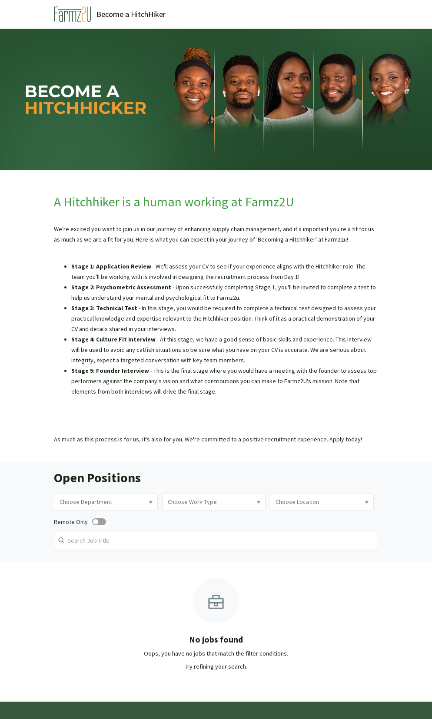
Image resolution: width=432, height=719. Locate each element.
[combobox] (106, 502)
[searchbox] (106, 502)
